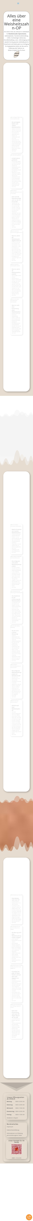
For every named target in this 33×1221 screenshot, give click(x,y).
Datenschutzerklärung (13, 1130)
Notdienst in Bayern (12, 1118)
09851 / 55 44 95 (16, 1158)
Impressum (10, 1127)
